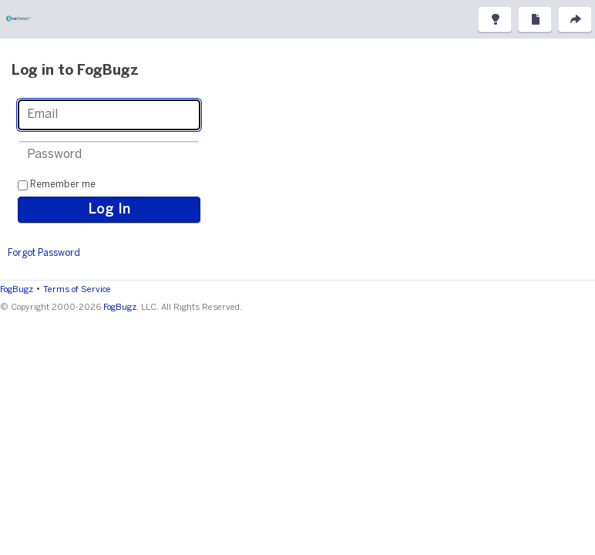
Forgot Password (44, 253)
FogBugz (16, 290)
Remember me (63, 184)
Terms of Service (77, 290)
